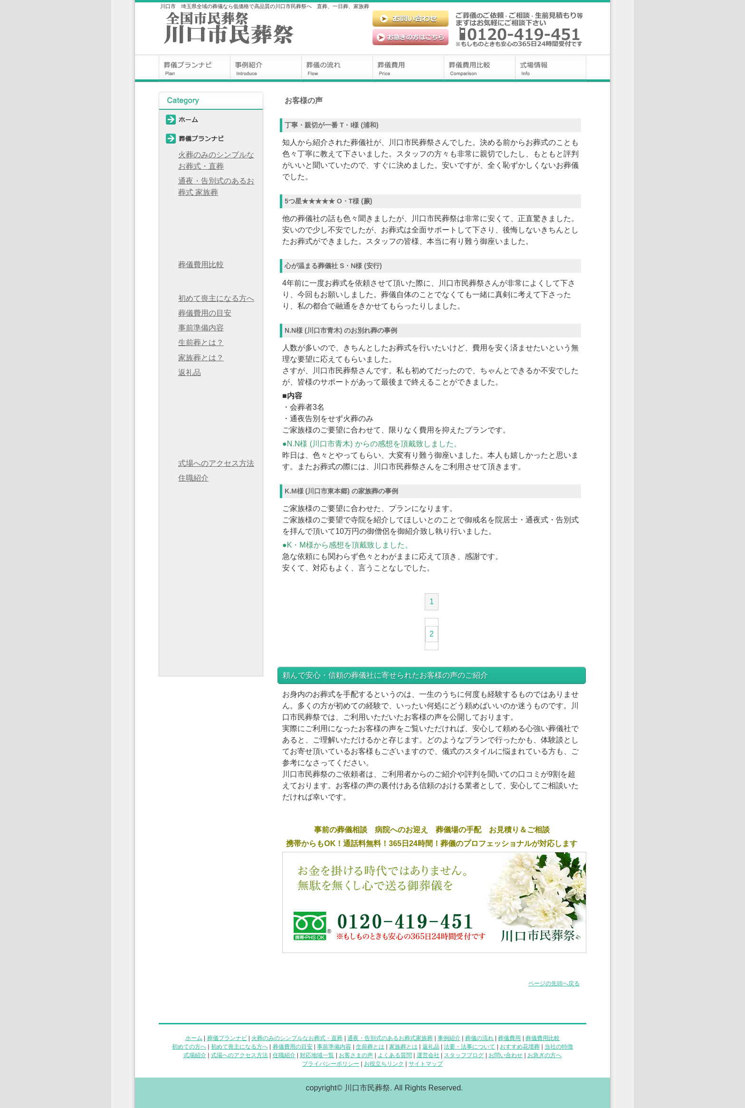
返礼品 (189, 372)
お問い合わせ (410, 18)
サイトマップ (211, 666)
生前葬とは (370, 1046)
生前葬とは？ (201, 342)
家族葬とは (403, 1046)
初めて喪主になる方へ (216, 298)
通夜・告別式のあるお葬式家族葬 (390, 1038)
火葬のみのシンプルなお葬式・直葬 (216, 160)
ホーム (211, 119)
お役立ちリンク (211, 647)
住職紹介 (193, 478)
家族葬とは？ (201, 358)
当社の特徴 (211, 427)
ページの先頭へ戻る (554, 983)
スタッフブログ (211, 571)
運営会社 (211, 552)
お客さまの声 (356, 1055)
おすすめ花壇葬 (211, 408)
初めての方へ (211, 281)
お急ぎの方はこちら (410, 37)
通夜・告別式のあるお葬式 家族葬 (216, 186)
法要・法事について (211, 389)
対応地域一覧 (211, 495)
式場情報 (550, 68)
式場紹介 (194, 1055)
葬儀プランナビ (194, 68)
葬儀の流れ (336, 68)
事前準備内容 (201, 328)
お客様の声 (211, 514)
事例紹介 (265, 68)
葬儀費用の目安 (204, 313)
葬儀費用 (408, 68)
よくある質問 (211, 533)
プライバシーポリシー (211, 628)
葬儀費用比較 (479, 68)
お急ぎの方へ (211, 609)
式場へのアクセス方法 (216, 463)
